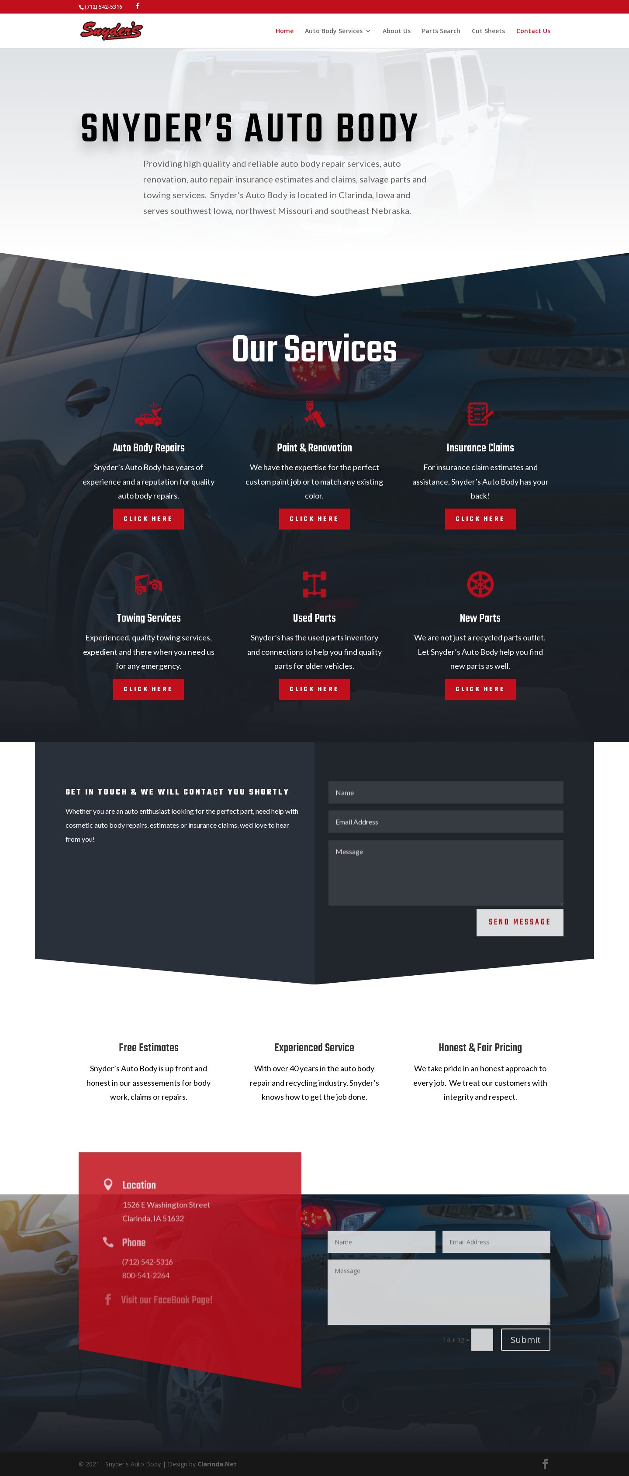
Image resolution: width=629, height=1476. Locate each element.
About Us (397, 31)
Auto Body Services (334, 31)
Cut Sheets (488, 31)
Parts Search (441, 31)
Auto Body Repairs (149, 448)
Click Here (148, 519)
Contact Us (533, 31)
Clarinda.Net (217, 1464)
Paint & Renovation (314, 448)
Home (285, 31)
